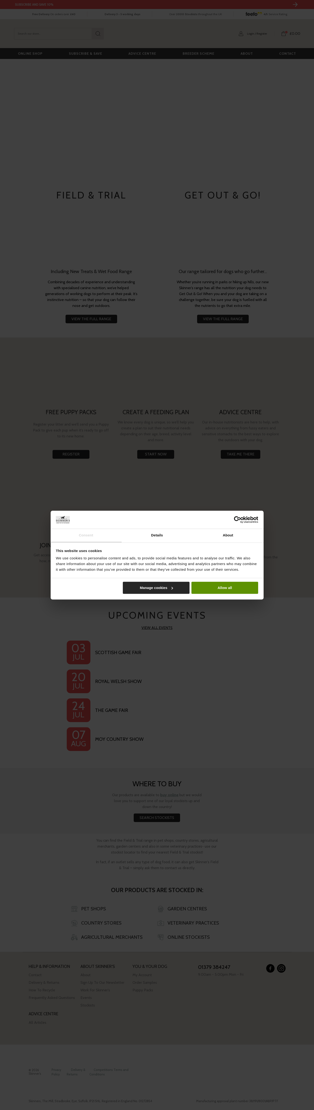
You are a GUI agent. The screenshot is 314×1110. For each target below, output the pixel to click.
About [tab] (228, 535)
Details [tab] (157, 535)
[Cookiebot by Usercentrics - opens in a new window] (237, 519)
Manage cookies (156, 588)
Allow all (225, 588)
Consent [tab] (86, 535)
